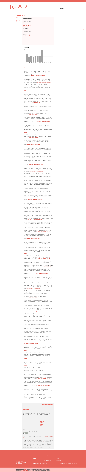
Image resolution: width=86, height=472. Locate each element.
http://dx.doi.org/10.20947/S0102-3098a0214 (31, 280)
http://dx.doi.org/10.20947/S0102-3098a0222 (35, 219)
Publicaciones (19, 10)
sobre (34, 458)
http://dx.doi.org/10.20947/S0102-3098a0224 (33, 288)
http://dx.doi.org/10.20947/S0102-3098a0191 (35, 199)
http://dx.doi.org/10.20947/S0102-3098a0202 (44, 82)
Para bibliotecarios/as (75, 10)
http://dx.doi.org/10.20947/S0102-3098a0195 (38, 311)
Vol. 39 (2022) (19, 15)
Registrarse (61, 0)
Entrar (66, 0)
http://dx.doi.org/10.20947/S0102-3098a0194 (43, 231)
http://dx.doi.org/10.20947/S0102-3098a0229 (36, 171)
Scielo (67, 463)
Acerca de (35, 10)
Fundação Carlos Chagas (44, 463)
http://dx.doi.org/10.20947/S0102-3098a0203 (43, 258)
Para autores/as (68, 10)
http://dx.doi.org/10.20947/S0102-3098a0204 (38, 192)
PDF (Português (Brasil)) (48, 404)
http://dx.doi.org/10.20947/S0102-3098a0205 (31, 317)
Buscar (80, 4)
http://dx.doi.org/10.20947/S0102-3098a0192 (38, 75)
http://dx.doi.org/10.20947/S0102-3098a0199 (43, 121)
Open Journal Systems (24, 470)
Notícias (35, 456)
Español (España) (83, 27)
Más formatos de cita (27, 416)
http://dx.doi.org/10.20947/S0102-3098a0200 (31, 114)
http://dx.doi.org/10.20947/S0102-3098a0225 (31, 297)
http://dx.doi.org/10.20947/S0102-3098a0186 (43, 378)
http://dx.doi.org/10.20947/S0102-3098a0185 (31, 245)
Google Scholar (71, 463)
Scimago (76, 463)
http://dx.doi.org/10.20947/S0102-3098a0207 (31, 400)
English (83, 22)
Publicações (36, 455)
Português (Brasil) (83, 33)
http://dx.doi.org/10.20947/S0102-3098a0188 (33, 144)
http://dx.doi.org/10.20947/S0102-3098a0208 (43, 385)
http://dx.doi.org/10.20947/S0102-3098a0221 (43, 157)
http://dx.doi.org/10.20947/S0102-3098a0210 (31, 343)
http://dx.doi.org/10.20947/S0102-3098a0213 (43, 204)
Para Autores (46, 458)
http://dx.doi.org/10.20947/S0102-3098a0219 (31, 137)
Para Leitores (46, 456)
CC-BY (43, 441)
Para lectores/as (62, 10)
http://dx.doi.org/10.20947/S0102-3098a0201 (33, 238)
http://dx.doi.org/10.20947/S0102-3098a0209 (31, 212)
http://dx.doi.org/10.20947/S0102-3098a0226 (33, 102)
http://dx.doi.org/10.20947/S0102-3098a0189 (44, 266)
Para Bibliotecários (47, 460)
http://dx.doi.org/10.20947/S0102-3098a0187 (36, 164)
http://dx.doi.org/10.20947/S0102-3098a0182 (42, 273)
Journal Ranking (19, 463)
